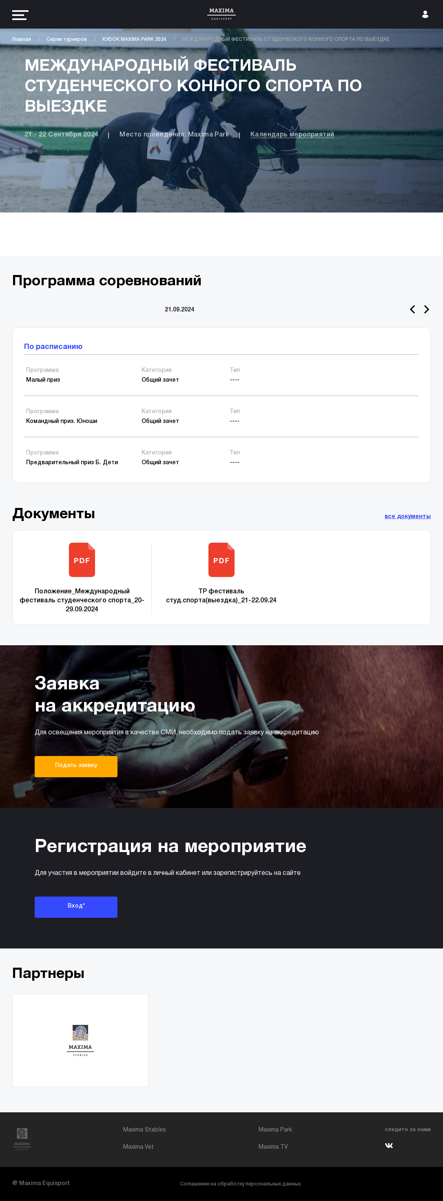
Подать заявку (76, 765)
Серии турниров (67, 39)
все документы (408, 516)
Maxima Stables (144, 1130)
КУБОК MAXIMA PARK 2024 (134, 39)
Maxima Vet (138, 1147)
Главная (21, 39)
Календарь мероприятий (292, 135)
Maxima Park (275, 1130)
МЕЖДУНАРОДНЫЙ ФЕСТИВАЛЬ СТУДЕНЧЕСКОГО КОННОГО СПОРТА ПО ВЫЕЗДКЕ (286, 39)
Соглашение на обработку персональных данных (240, 1184)
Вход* (76, 906)
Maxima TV (273, 1147)
